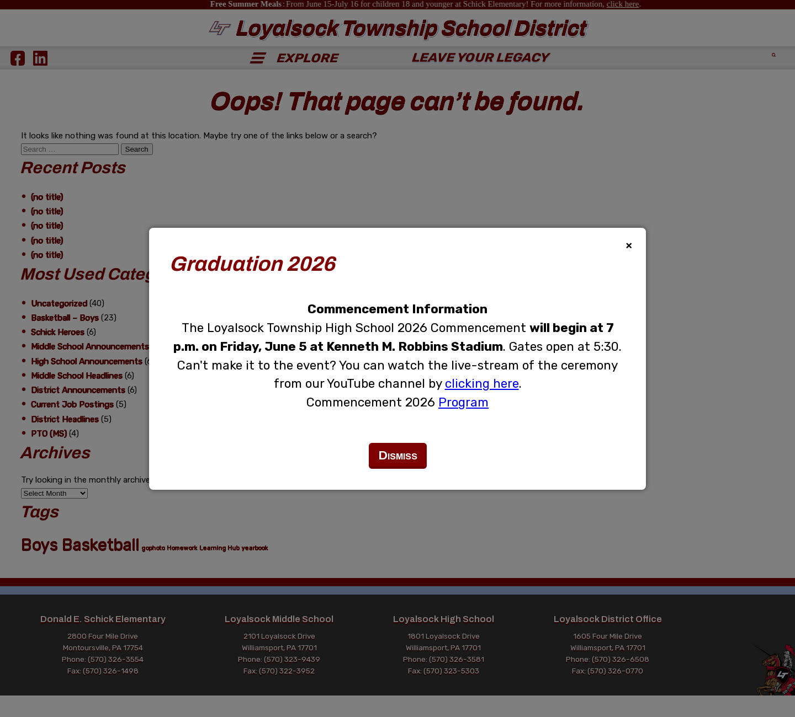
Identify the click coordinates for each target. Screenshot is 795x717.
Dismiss (397, 455)
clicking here (482, 383)
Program (463, 402)
